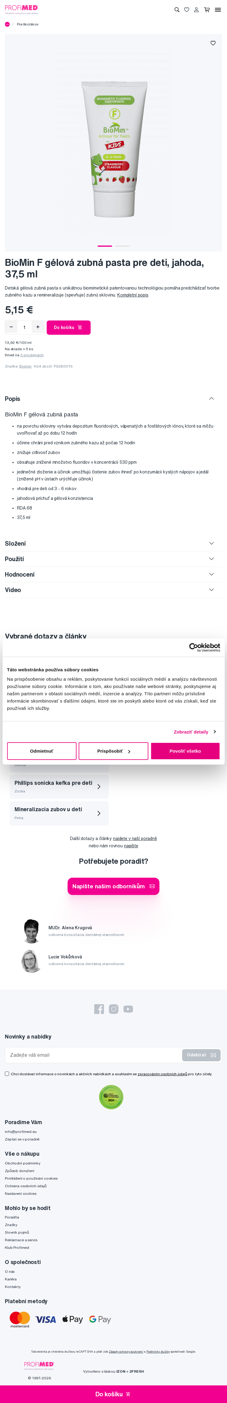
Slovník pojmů (17, 1232)
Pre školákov (27, 24)
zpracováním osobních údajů (162, 1074)
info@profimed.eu (21, 1132)
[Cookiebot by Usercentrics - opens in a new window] (193, 647)
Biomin (25, 366)
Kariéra (11, 1279)
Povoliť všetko (185, 751)
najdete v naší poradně (135, 838)
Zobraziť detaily (191, 731)
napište (131, 846)
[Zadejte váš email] (95, 1055)
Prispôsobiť (113, 751)
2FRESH (136, 1371)
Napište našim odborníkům (113, 886)
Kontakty (13, 1287)
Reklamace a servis (21, 1240)
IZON (120, 1371)
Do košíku (68, 327)
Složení (15, 543)
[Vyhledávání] (177, 10)
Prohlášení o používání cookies (31, 1178)
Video (13, 590)
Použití (14, 559)
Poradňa (12, 1217)
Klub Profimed (17, 1247)
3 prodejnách (32, 355)
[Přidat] (38, 327)
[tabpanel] (113, 142)
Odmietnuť (41, 751)
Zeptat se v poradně (22, 1139)
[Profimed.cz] (22, 9)
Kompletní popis (133, 295)
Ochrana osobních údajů (26, 1186)
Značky (11, 1225)
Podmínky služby (158, 1351)
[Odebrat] (11, 327)
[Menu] (218, 9)
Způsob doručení (19, 1171)
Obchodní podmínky (22, 1163)
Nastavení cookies (20, 1193)
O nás (10, 1271)
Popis (12, 398)
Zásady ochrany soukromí (126, 1351)
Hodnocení (20, 574)
